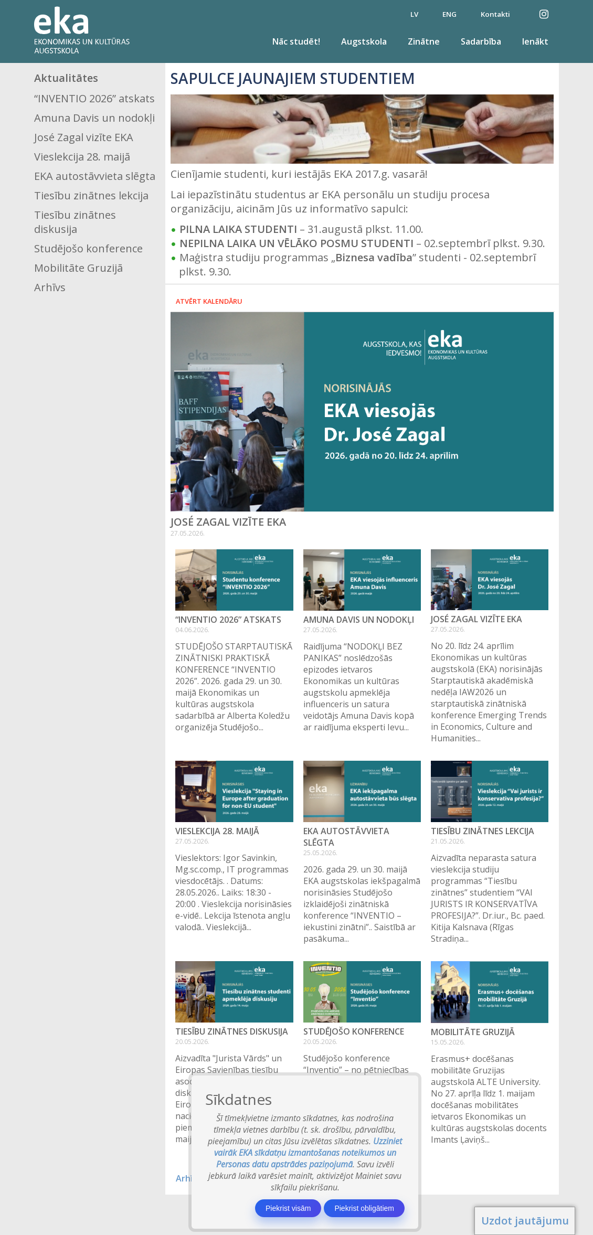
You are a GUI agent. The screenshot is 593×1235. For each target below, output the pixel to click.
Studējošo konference (88, 248)
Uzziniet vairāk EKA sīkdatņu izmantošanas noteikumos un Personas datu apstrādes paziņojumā (308, 1152)
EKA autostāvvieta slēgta (94, 176)
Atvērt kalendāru (209, 301)
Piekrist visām (288, 1208)
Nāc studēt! (296, 41)
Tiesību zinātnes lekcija (91, 195)
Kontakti (495, 14)
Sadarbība (481, 41)
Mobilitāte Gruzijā (78, 268)
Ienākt (535, 41)
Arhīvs (50, 287)
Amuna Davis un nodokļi (94, 118)
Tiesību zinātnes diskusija (75, 222)
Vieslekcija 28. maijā (82, 157)
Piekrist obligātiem (364, 1208)
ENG (449, 14)
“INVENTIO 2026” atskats (94, 98)
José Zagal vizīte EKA (83, 137)
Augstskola (364, 41)
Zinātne (424, 41)
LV (414, 14)
